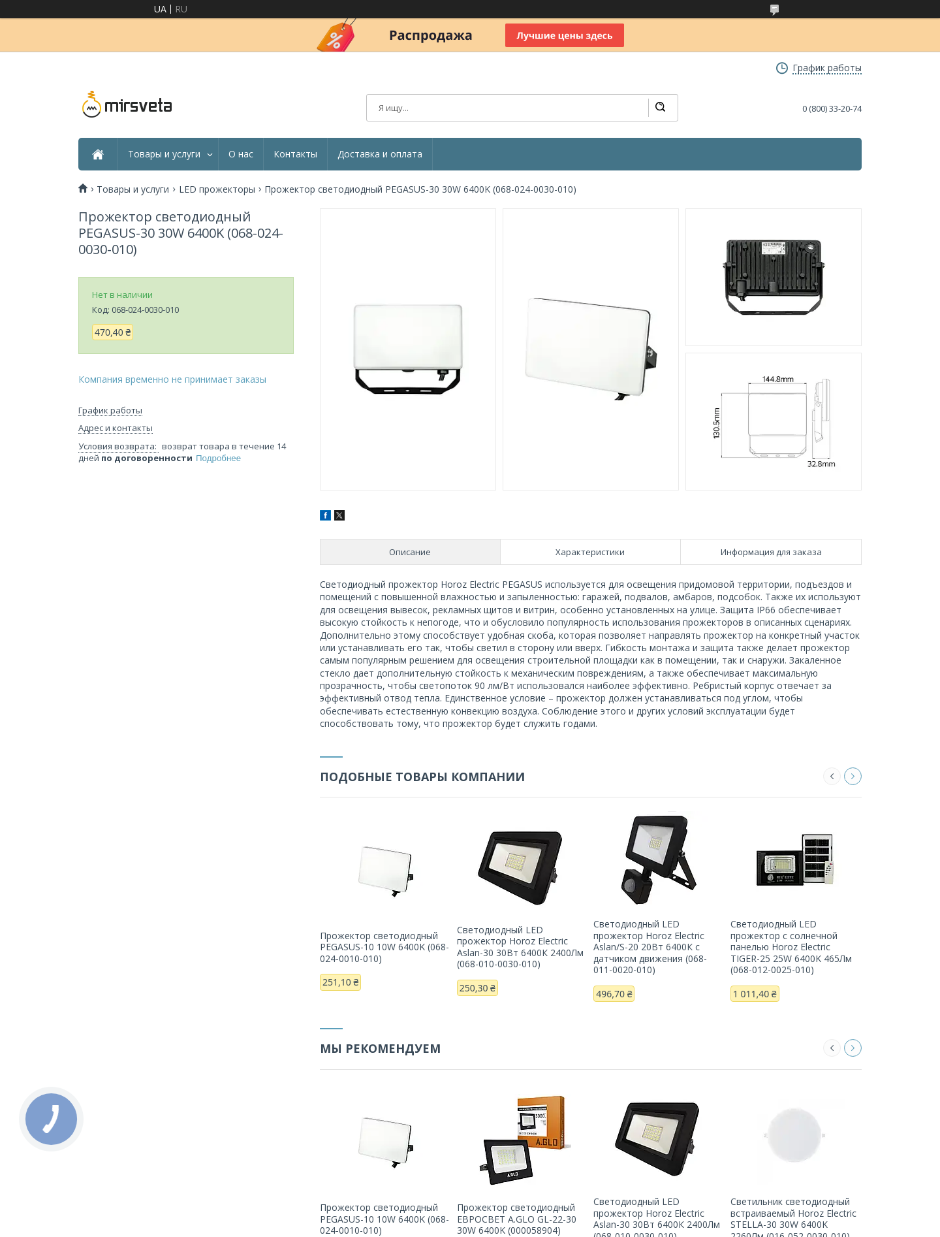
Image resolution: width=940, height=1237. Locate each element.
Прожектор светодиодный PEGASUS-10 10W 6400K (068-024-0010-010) (384, 947)
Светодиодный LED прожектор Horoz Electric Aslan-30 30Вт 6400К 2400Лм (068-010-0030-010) (520, 947)
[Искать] (660, 108)
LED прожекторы (217, 189)
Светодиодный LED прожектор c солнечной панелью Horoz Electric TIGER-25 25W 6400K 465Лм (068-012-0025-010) (791, 947)
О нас (240, 154)
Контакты (295, 154)
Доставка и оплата (379, 154)
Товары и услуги (164, 154)
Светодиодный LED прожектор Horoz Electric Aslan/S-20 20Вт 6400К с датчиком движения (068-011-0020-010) (650, 947)
